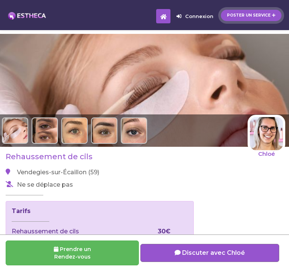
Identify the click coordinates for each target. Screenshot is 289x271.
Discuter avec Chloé (210, 252)
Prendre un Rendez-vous (72, 253)
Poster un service (251, 15)
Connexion (194, 16)
